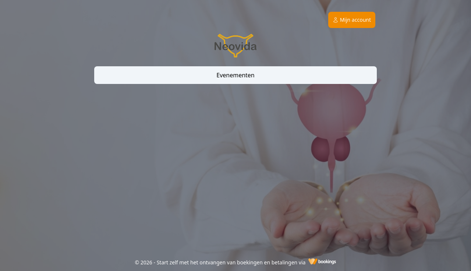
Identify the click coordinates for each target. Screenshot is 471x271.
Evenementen (235, 75)
